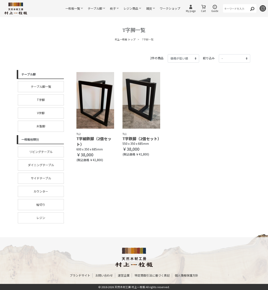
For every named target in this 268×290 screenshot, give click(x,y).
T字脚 (41, 100)
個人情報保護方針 (186, 275)
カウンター (41, 191)
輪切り (40, 204)
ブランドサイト (80, 275)
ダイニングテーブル (41, 165)
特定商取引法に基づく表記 (152, 275)
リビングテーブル (41, 152)
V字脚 (41, 113)
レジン (40, 218)
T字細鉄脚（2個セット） (93, 141)
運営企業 (124, 275)
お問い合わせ (104, 275)
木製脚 (40, 126)
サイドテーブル (41, 178)
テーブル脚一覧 (41, 86)
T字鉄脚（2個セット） (141, 138)
